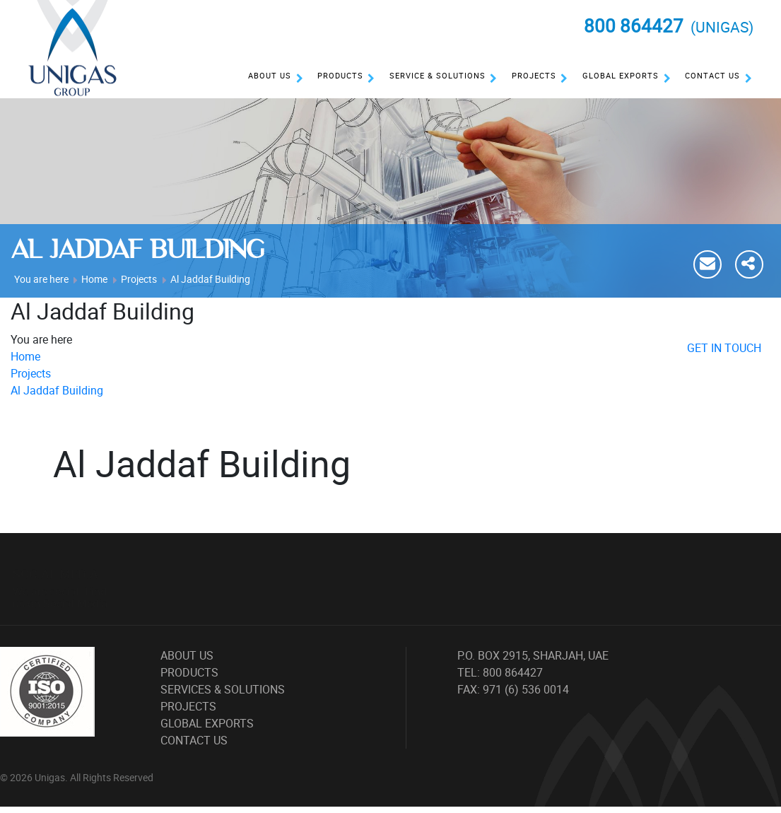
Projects (139, 279)
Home (94, 279)
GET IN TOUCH (724, 348)
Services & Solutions (222, 689)
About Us (269, 75)
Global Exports (620, 75)
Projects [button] (534, 75)
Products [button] (340, 75)
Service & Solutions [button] (437, 75)
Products (189, 672)
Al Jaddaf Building (210, 279)
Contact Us (712, 75)
